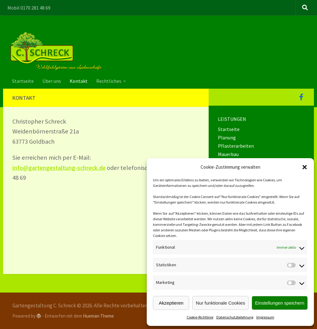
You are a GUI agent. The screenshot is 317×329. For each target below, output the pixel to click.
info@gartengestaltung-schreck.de (59, 168)
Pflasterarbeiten (236, 146)
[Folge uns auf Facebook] (301, 97)
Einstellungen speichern (279, 303)
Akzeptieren (171, 303)
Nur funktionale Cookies (220, 303)
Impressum (265, 317)
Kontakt (79, 81)
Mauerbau (228, 154)
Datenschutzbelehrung (234, 317)
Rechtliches (108, 81)
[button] (305, 167)
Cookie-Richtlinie (200, 317)
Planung (227, 137)
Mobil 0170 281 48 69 (28, 8)
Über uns (51, 81)
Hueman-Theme (98, 316)
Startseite (23, 81)
